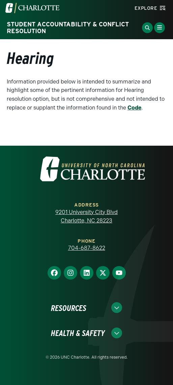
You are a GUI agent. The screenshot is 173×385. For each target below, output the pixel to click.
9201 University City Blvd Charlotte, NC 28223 (86, 216)
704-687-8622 (86, 248)
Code (134, 107)
